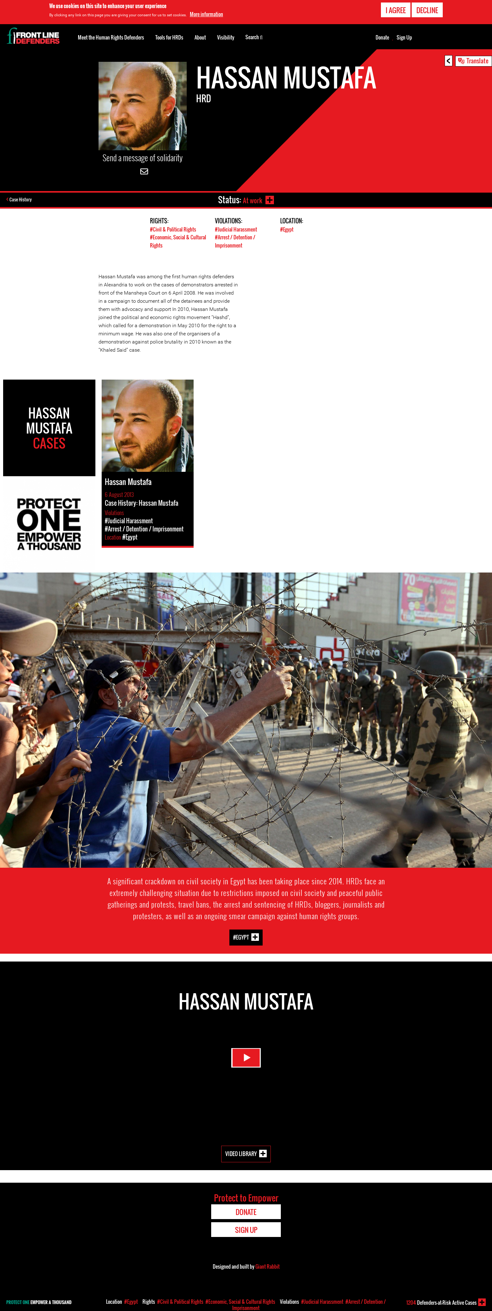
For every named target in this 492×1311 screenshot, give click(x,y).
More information (206, 14)
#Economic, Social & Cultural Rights (240, 1301)
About (200, 37)
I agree (396, 10)
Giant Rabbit (267, 1266)
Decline (427, 10)
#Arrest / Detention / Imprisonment (237, 241)
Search (254, 37)
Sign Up (404, 37)
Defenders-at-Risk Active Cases (441, 1302)
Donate (382, 37)
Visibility (225, 37)
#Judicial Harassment (237, 229)
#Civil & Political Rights (174, 229)
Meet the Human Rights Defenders (111, 37)
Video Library (241, 1153)
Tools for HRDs (169, 37)
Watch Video (246, 1062)
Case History (21, 199)
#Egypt (287, 229)
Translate (478, 60)
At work (251, 200)
